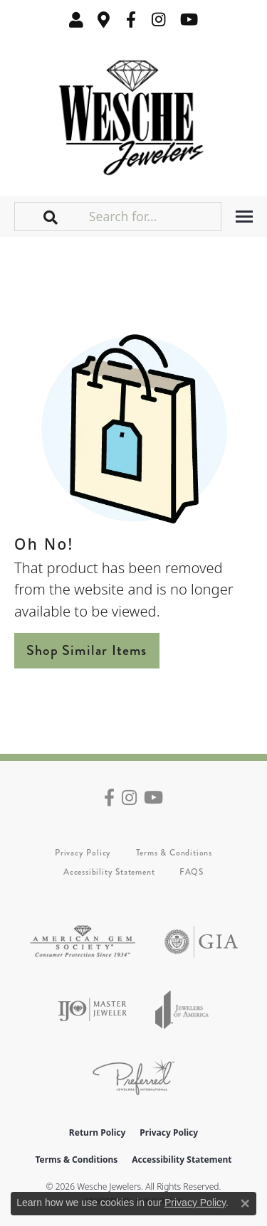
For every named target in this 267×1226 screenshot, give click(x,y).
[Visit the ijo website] (92, 1009)
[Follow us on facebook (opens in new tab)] (131, 19)
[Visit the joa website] (182, 1009)
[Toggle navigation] (244, 216)
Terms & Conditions (174, 852)
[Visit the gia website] (201, 942)
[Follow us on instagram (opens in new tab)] (159, 19)
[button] (76, 19)
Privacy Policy (83, 852)
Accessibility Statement (109, 872)
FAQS (191, 872)
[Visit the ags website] (82, 942)
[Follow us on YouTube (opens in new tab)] (189, 19)
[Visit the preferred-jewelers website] (133, 1077)
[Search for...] (153, 216)
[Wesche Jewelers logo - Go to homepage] (133, 114)
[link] (104, 19)
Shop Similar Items (86, 650)
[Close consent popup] (245, 1203)
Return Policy (97, 1132)
